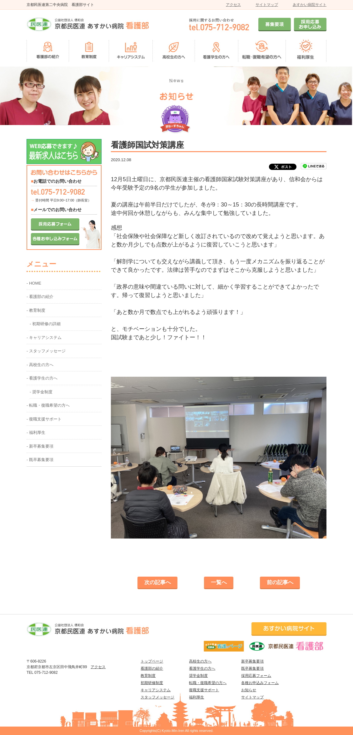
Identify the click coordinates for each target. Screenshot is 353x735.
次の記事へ (157, 582)
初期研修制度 (152, 683)
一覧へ (219, 582)
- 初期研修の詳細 (45, 323)
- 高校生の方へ (40, 364)
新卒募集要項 (252, 661)
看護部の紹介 (152, 668)
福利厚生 (196, 697)
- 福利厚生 (36, 432)
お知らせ (248, 690)
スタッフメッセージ (157, 697)
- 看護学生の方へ (42, 378)
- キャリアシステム (44, 337)
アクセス (233, 4)
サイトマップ (267, 4)
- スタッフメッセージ (46, 351)
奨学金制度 (198, 675)
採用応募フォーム (256, 675)
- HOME (34, 283)
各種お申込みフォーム (260, 683)
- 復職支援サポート (44, 419)
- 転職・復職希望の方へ (48, 405)
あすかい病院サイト (309, 4)
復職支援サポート (204, 690)
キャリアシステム (156, 690)
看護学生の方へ (202, 668)
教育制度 (148, 675)
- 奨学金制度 (41, 392)
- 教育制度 (36, 310)
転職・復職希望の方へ (207, 683)
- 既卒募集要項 (40, 459)
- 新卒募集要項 (40, 446)
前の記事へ (280, 582)
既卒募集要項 (252, 668)
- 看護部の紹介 (40, 296)
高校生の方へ (200, 661)
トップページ (152, 661)
